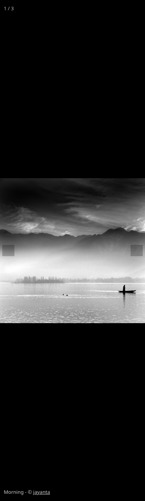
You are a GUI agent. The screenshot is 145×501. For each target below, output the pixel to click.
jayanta (41, 492)
